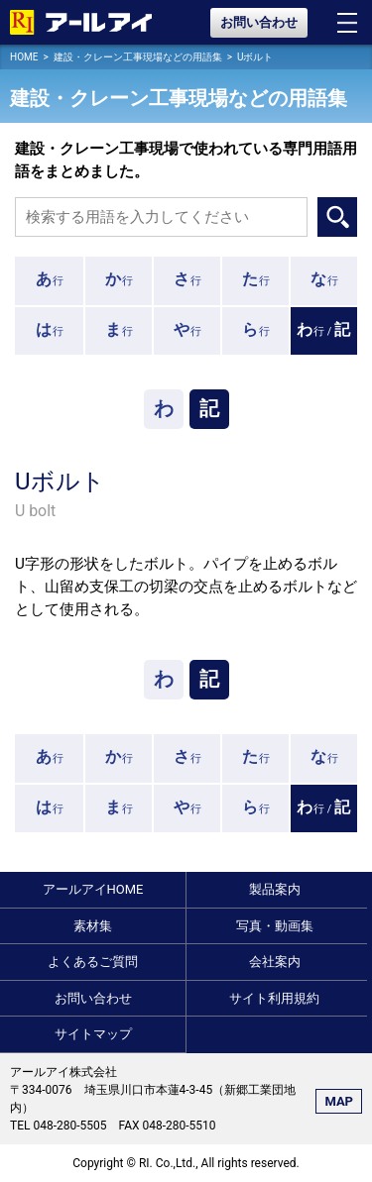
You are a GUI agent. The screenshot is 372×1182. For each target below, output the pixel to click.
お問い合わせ (259, 22)
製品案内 (275, 889)
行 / (324, 329)
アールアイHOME (93, 889)
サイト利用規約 (274, 998)
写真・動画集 (274, 925)
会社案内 (275, 961)
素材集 (92, 925)
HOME (24, 57)
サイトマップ (93, 1033)
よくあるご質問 (93, 961)
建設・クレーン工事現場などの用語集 (138, 57)
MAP (338, 1101)
